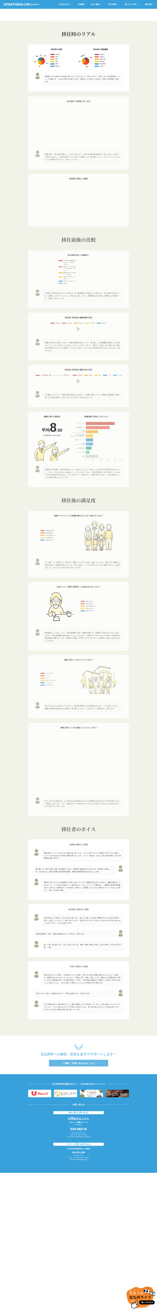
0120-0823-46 (78, 1193)
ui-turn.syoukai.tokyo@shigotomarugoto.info (78, 1200)
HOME (6, 12)
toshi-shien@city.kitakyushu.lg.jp (78, 1223)
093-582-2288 (78, 1216)
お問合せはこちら (78, 1182)
